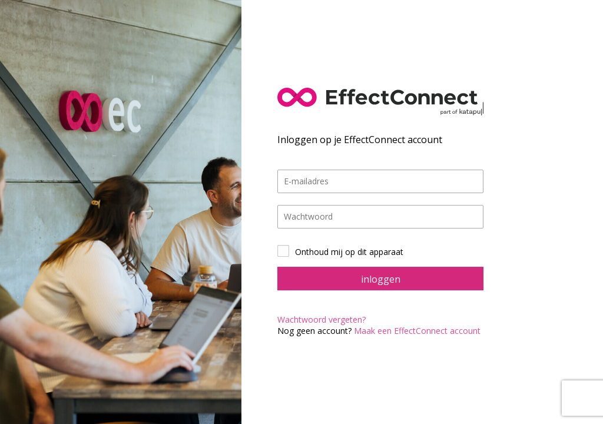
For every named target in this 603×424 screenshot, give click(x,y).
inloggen (380, 279)
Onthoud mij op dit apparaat (349, 251)
